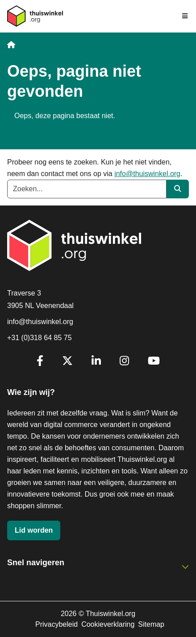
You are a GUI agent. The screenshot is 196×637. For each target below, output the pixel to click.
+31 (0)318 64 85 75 (39, 337)
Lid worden (34, 530)
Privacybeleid (56, 624)
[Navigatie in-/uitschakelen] (185, 16)
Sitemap (151, 624)
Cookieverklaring (107, 624)
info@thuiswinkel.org (147, 173)
